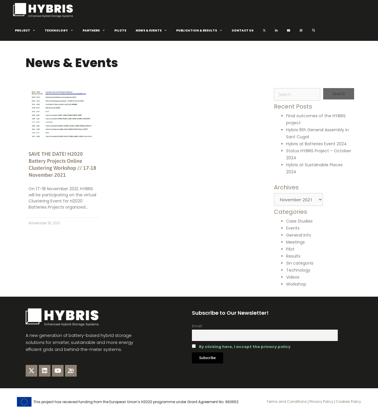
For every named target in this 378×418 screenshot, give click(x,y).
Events (293, 228)
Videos (293, 277)
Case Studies (299, 221)
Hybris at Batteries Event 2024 (316, 144)
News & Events (154, 30)
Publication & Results (201, 30)
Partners (96, 30)
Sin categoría (299, 263)
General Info (298, 235)
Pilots (120, 30)
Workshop (296, 284)
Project (27, 30)
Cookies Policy (348, 401)
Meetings (295, 242)
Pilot (290, 249)
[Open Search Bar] (313, 30)
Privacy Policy (321, 401)
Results (293, 256)
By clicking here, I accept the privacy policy (244, 346)
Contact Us (242, 30)
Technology (61, 30)
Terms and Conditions (287, 401)
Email (197, 325)
